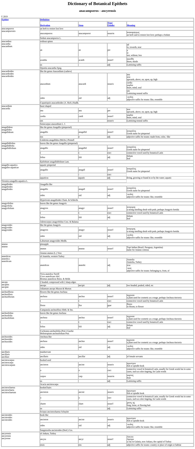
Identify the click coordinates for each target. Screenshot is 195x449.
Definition (44, 19)
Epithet (5, 19)
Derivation (45, 25)
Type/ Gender (111, 24)
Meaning (131, 25)
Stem (81, 25)
